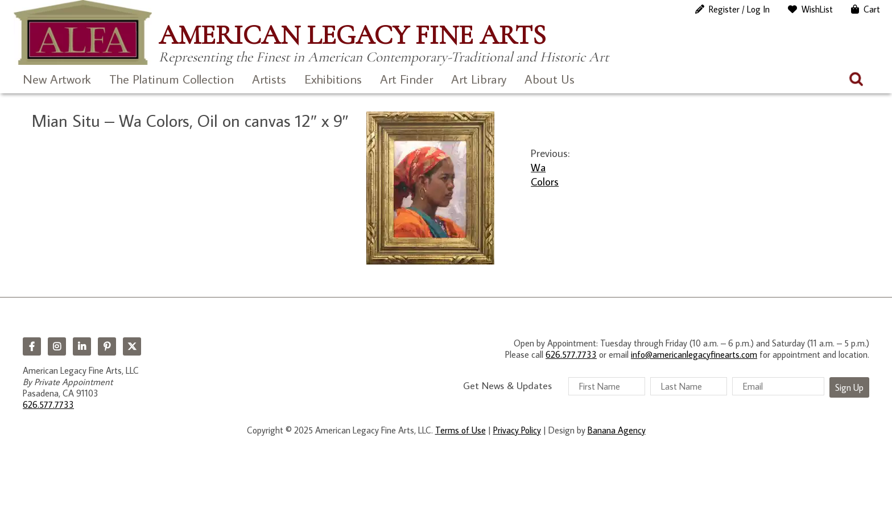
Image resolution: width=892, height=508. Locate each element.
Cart (872, 9)
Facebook (32, 346)
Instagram (57, 346)
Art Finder (406, 79)
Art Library (478, 79)
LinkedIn (82, 346)
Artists (269, 79)
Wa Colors (545, 174)
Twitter (132, 346)
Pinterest (107, 346)
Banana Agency (617, 430)
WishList (817, 9)
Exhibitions (333, 79)
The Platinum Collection (171, 79)
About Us (550, 79)
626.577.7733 (48, 404)
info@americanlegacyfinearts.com (694, 354)
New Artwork (57, 79)
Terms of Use (460, 430)
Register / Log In (739, 9)
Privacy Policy (517, 430)
